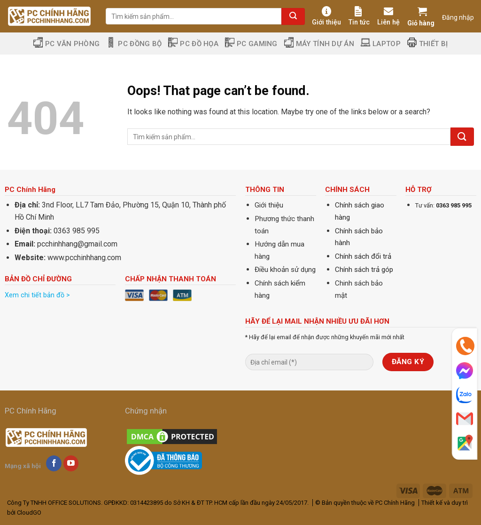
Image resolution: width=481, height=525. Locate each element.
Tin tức (359, 16)
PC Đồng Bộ (134, 43)
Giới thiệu (326, 16)
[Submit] (293, 16)
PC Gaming (251, 43)
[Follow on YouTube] (71, 463)
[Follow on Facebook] (54, 463)
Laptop (381, 43)
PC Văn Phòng (66, 43)
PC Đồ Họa (193, 43)
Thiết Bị (427, 43)
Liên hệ (388, 16)
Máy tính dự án (319, 43)
